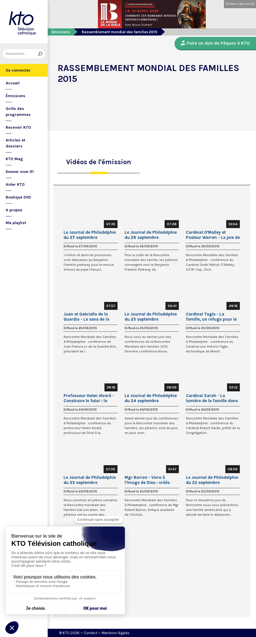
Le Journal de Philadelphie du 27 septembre (90, 235)
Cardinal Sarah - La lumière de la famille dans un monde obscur (212, 398)
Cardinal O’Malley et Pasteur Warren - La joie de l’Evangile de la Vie (213, 235)
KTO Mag (14, 158)
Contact (90, 633)
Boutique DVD (18, 197)
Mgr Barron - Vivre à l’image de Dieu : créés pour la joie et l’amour (147, 480)
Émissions (15, 95)
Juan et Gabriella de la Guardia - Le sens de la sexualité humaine (86, 317)
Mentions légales (116, 633)
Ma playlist (16, 222)
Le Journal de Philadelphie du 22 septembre (212, 480)
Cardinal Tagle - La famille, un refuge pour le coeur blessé (211, 317)
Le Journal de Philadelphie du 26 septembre (151, 235)
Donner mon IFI (20, 171)
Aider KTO (15, 184)
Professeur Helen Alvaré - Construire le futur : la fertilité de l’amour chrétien (91, 398)
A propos (14, 210)
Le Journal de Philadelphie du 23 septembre (90, 480)
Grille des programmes (18, 111)
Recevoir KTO (18, 127)
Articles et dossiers (15, 143)
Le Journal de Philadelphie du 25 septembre (151, 317)
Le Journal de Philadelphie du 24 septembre (151, 398)
